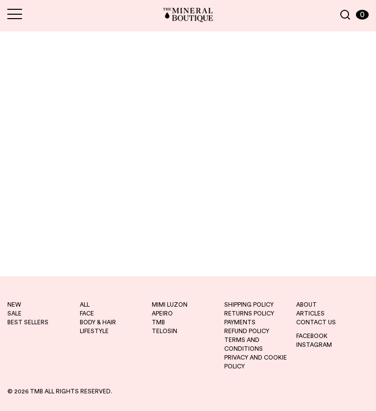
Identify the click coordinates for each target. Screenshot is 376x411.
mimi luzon (170, 305)
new (14, 305)
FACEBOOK (312, 336)
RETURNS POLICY (249, 313)
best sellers (27, 322)
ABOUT (306, 305)
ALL (85, 305)
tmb (158, 322)
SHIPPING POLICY (249, 305)
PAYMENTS (240, 322)
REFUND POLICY (246, 331)
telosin (164, 331)
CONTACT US (316, 322)
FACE (87, 313)
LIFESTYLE (94, 331)
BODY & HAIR (98, 322)
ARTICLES (310, 313)
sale (14, 313)
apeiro (162, 313)
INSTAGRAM (314, 345)
